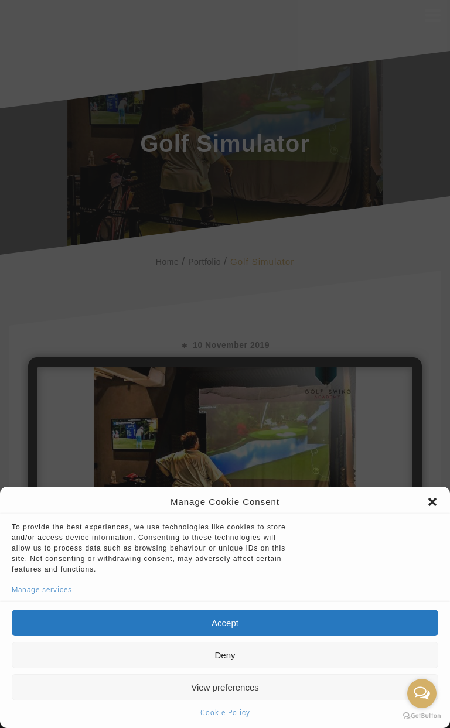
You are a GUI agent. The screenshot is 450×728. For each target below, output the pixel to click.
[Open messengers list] (422, 693)
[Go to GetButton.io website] (422, 716)
